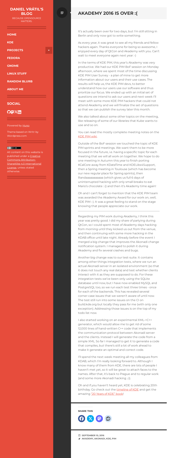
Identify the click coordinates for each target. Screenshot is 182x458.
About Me (15, 89)
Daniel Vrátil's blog (26, 11)
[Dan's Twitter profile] (16, 112)
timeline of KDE (128, 389)
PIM (114, 438)
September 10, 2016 (93, 435)
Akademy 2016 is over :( (107, 13)
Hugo (26, 125)
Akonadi (99, 438)
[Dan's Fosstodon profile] (12, 112)
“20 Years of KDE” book (107, 394)
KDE (10, 42)
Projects (29, 50)
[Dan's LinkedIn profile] (19, 112)
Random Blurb (19, 81)
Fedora (13, 58)
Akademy (87, 438)
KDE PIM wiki (87, 136)
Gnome (13, 65)
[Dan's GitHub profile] (9, 112)
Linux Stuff (17, 73)
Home (11, 34)
